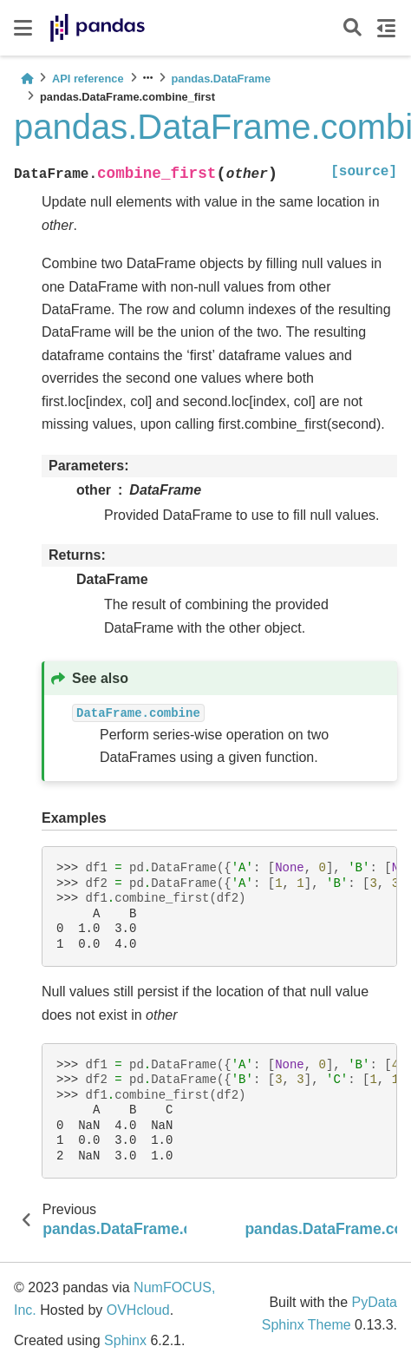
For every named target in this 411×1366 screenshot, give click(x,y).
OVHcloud (138, 1310)
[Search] (352, 28)
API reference (88, 78)
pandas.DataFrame (221, 78)
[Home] (27, 78)
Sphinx (125, 1340)
